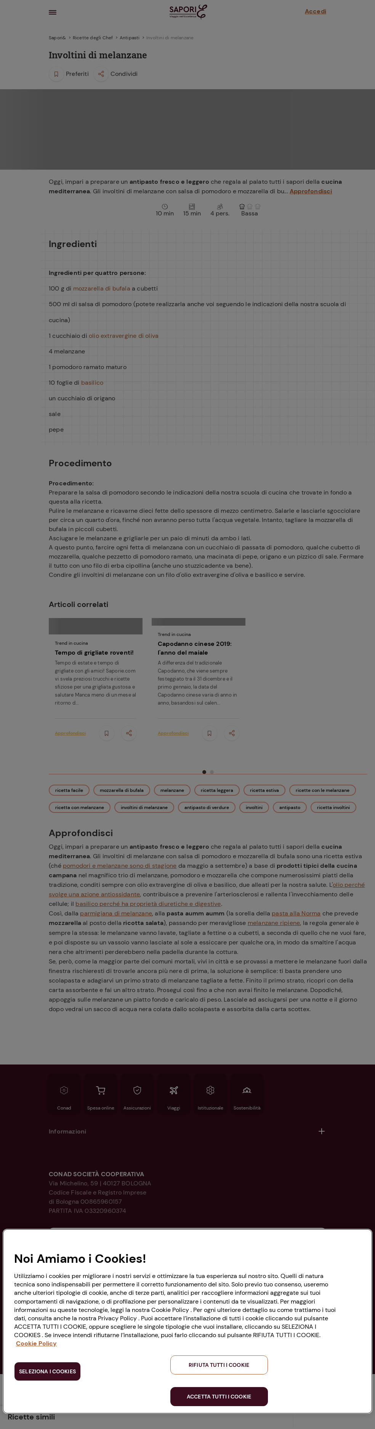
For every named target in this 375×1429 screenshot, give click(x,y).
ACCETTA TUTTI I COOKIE (219, 1396)
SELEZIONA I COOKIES (47, 1371)
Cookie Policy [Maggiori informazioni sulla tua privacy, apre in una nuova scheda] (36, 1343)
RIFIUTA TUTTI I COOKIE (219, 1365)
